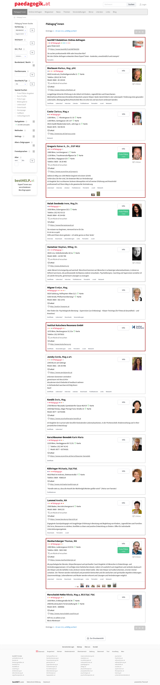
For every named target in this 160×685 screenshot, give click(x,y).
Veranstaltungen (69, 239)
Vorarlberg (115, 652)
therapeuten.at (119, 671)
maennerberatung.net (87, 656)
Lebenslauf (21, 104)
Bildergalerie (22, 101)
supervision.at (119, 669)
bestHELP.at (15, 665)
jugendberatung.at (52, 665)
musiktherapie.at (86, 660)
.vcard (102, 103)
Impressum (46, 682)
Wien (122, 652)
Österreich (40, 652)
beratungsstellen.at (18, 662)
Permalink (50, 60)
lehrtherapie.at (50, 673)
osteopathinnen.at (86, 662)
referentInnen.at (120, 660)
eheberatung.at (17, 671)
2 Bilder (136, 162)
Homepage (21, 110)
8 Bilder (136, 557)
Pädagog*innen (21, 17)
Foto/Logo (21, 99)
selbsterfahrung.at (120, 662)
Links (78, 239)
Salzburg (91, 652)
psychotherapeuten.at (87, 675)
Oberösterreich (82, 652)
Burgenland (50, 652)
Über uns (87, 647)
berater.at (15, 660)
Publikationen (84, 103)
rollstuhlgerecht (23, 116)
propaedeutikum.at (86, 671)
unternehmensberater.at (122, 675)
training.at (118, 673)
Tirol (108, 652)
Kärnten (59, 652)
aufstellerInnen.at (17, 658)
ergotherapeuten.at (18, 675)
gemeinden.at (50, 662)
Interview (67, 103)
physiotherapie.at (86, 669)
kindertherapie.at (51, 667)
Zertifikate (50, 103)
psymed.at (118, 656)
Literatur (75, 103)
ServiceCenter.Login (68, 647)
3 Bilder (136, 84)
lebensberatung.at (52, 671)
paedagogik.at (85, 665)
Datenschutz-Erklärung (33, 682)
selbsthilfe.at (119, 665)
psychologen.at (85, 673)
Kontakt (95, 647)
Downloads (21, 107)
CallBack (20, 113)
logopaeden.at (50, 675)
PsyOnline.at (119, 658)
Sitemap (79, 647)
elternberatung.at (17, 673)
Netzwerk (109, 103)
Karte (80, 74)
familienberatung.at (52, 658)
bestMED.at (15, 667)
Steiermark (100, 652)
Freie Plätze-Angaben (25, 93)
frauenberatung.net (52, 660)
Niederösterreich (70, 652)
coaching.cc (15, 669)
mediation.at (84, 658)
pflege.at (83, 667)
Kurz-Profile (22, 96)
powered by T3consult (141, 682)
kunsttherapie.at (51, 669)
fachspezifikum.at (51, 656)
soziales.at (118, 667)
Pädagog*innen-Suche (24, 23)
